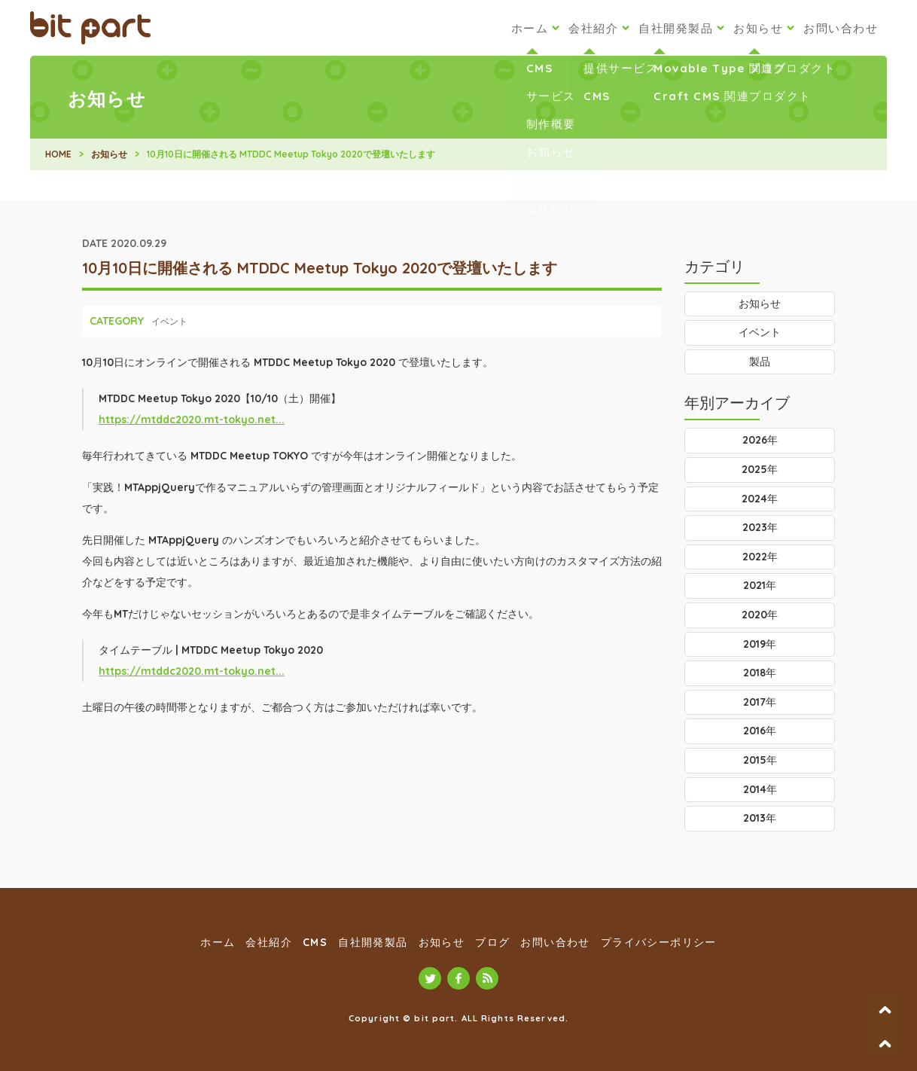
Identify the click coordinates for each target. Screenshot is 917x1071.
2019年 (759, 644)
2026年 (760, 440)
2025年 (760, 469)
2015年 (760, 760)
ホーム (530, 28)
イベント (169, 321)
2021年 (759, 585)
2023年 (760, 527)
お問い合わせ (840, 28)
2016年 (759, 730)
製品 (759, 361)
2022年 (760, 556)
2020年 (760, 614)
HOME (58, 154)
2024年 (760, 498)
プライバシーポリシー (659, 942)
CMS (315, 942)
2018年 (759, 672)
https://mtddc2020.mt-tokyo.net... (192, 419)
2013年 (759, 818)
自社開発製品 (675, 28)
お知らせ (758, 28)
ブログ (492, 942)
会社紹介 (593, 28)
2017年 (759, 702)
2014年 (760, 789)
